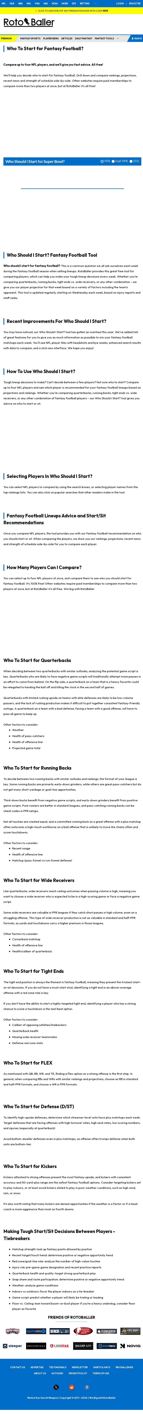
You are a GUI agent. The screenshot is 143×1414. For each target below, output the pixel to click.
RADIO (136, 38)
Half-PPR (121, 161)
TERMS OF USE (101, 1373)
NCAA (55, 3)
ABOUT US (40, 1373)
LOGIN (120, 3)
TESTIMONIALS (57, 1367)
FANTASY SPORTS (30, 38)
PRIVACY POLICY (78, 1373)
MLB (12, 3)
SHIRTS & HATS (101, 1367)
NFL (4, 3)
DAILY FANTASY (83, 38)
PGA (37, 3)
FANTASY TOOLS (104, 38)
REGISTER (135, 3)
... (118, 37)
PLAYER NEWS (51, 38)
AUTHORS (57, 1373)
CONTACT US (17, 1367)
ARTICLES (66, 38)
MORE (65, 3)
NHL (29, 3)
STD (136, 161)
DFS (74, 3)
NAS (46, 3)
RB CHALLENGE (124, 1367)
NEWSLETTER (80, 1367)
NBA (20, 3)
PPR (107, 161)
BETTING (84, 3)
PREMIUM (6, 38)
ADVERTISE (37, 1367)
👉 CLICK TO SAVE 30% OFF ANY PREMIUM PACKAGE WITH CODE (71, 10)
